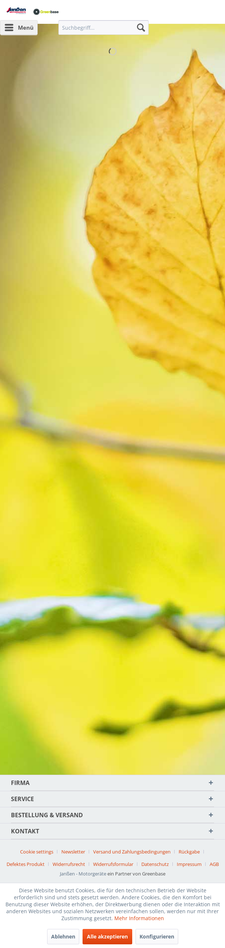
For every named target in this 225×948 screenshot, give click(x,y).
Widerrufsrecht (69, 864)
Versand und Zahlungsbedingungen (132, 851)
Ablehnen (63, 936)
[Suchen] (141, 27)
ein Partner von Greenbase (136, 873)
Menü (19, 26)
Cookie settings (36, 851)
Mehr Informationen (139, 918)
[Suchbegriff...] (103, 27)
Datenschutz (155, 864)
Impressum (189, 864)
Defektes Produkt (26, 864)
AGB (214, 864)
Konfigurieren (157, 936)
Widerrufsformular (113, 864)
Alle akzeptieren (107, 936)
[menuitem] (19, 27)
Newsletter (73, 851)
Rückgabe (189, 851)
